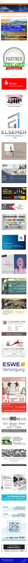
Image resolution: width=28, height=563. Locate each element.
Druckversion (5, 559)
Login (25, 559)
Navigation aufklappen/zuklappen (14, 1)
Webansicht (23, 561)
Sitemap (11, 559)
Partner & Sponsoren (13, 75)
